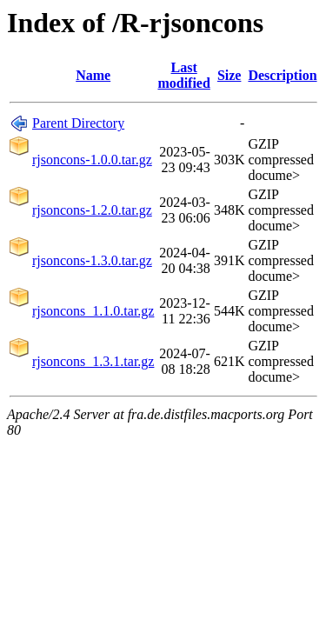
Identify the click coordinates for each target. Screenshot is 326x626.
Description (282, 75)
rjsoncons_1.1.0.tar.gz (93, 310)
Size (229, 75)
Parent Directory (78, 123)
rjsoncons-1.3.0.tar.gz (92, 260)
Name (93, 75)
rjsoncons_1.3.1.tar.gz (93, 361)
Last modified (183, 75)
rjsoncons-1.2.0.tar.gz (92, 210)
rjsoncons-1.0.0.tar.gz (92, 159)
